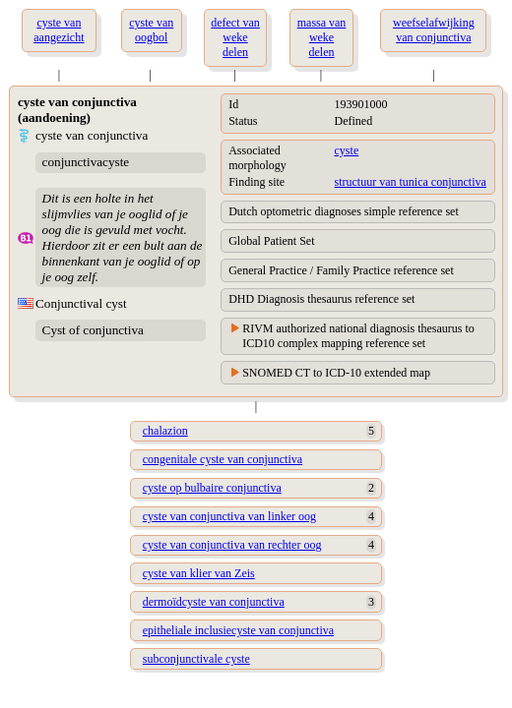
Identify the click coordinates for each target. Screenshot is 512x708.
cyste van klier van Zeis (199, 573)
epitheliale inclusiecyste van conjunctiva (238, 630)
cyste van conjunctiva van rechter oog (232, 545)
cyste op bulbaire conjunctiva (212, 488)
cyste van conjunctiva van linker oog (229, 516)
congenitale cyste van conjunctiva (222, 459)
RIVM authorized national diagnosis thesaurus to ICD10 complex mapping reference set (358, 336)
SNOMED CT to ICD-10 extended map (336, 373)
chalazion (165, 431)
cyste (347, 150)
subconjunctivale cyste (196, 659)
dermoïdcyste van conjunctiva (214, 602)
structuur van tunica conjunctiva (410, 182)
